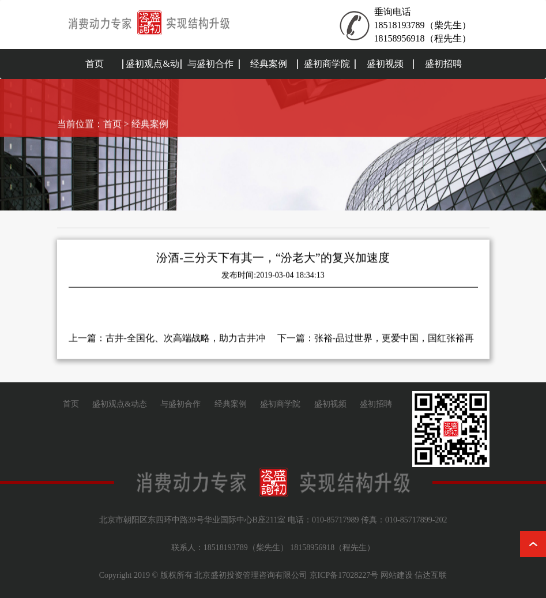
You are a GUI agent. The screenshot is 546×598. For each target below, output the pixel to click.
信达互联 (431, 575)
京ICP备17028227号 (344, 575)
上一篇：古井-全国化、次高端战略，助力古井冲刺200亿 (167, 340)
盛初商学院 (327, 64)
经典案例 (268, 64)
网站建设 (397, 575)
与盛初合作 (210, 64)
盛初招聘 (443, 64)
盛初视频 (385, 64)
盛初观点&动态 (152, 79)
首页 (94, 64)
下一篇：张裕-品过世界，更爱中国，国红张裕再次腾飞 (375, 340)
